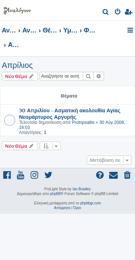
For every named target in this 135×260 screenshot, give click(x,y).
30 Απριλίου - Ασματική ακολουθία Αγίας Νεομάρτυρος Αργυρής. (70, 113)
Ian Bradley (81, 189)
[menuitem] (106, 13)
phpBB (55, 194)
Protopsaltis (83, 122)
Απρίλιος (17, 65)
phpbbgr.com (90, 203)
